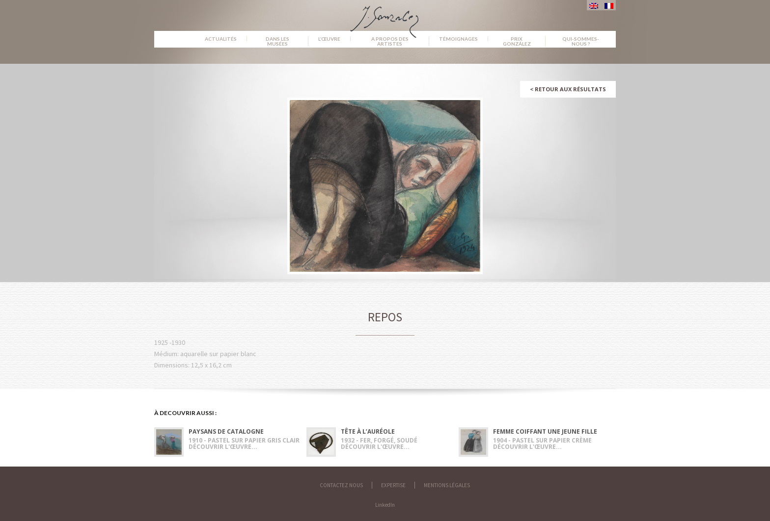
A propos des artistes (390, 41)
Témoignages (458, 38)
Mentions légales (447, 485)
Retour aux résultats (568, 89)
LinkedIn (385, 504)
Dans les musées (277, 41)
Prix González (517, 41)
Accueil (174, 38)
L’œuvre (329, 38)
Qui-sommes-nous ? (580, 41)
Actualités (221, 38)
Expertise (393, 485)
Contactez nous (341, 485)
